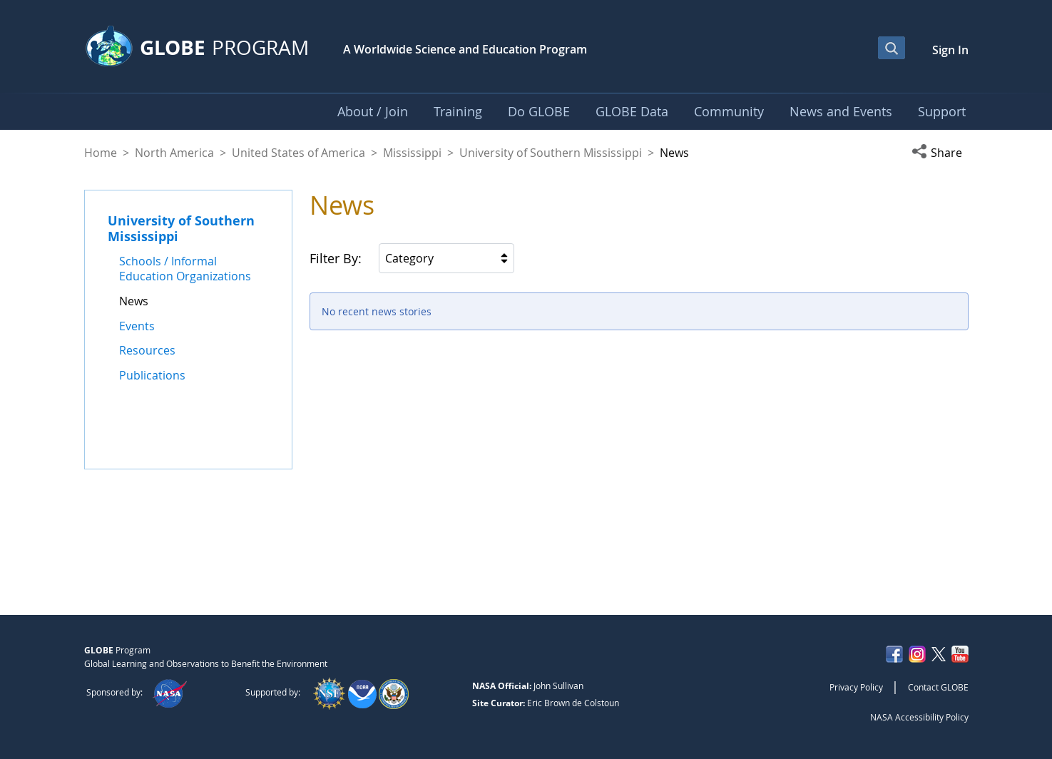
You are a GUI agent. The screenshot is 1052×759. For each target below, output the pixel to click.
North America (174, 153)
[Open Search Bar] (891, 47)
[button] (940, 152)
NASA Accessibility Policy (919, 717)
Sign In (950, 50)
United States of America (298, 153)
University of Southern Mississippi (550, 153)
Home (100, 153)
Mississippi (412, 153)
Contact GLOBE (938, 687)
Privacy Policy (856, 687)
